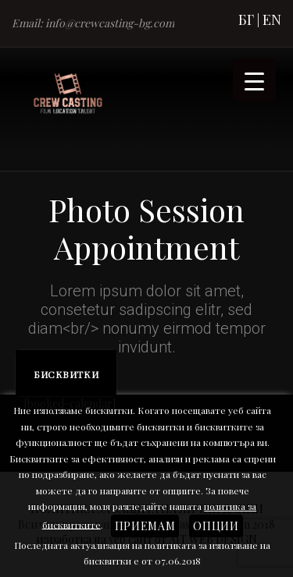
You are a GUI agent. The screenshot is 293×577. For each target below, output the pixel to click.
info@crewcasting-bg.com (109, 23)
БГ (246, 19)
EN (272, 19)
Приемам (145, 526)
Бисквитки (66, 374)
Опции (215, 526)
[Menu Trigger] (254, 79)
